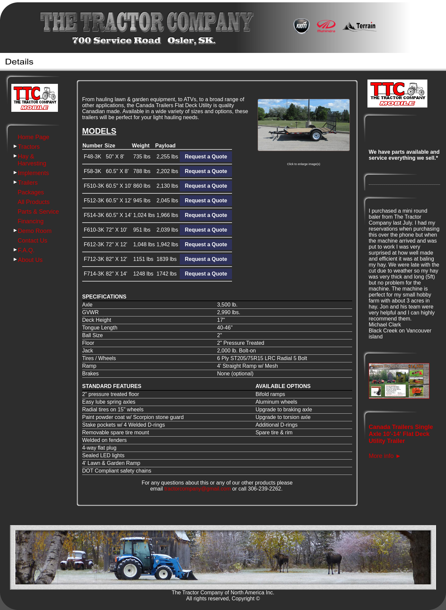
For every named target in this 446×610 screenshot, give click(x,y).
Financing (31, 221)
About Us (30, 260)
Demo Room (35, 231)
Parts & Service (38, 211)
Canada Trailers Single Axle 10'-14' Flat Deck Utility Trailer (401, 434)
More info (385, 456)
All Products (34, 202)
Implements (33, 173)
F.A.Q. (26, 250)
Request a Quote (206, 274)
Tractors (29, 146)
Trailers (28, 182)
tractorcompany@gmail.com (197, 489)
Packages (31, 192)
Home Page (33, 137)
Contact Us (32, 240)
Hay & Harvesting (32, 160)
